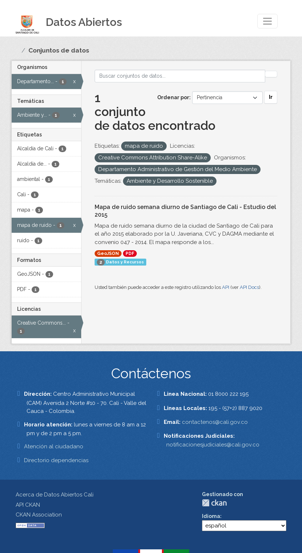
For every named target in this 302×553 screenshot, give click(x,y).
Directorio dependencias (56, 460)
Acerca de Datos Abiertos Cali (55, 494)
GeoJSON (108, 253)
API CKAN (28, 505)
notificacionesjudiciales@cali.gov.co (212, 444)
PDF (130, 253)
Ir (271, 97)
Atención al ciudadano (53, 446)
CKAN (214, 503)
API (225, 287)
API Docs (249, 287)
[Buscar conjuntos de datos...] (180, 76)
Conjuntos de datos (58, 50)
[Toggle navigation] (267, 21)
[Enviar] (271, 74)
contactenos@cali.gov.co (215, 422)
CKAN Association (39, 514)
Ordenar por (173, 97)
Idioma (211, 516)
